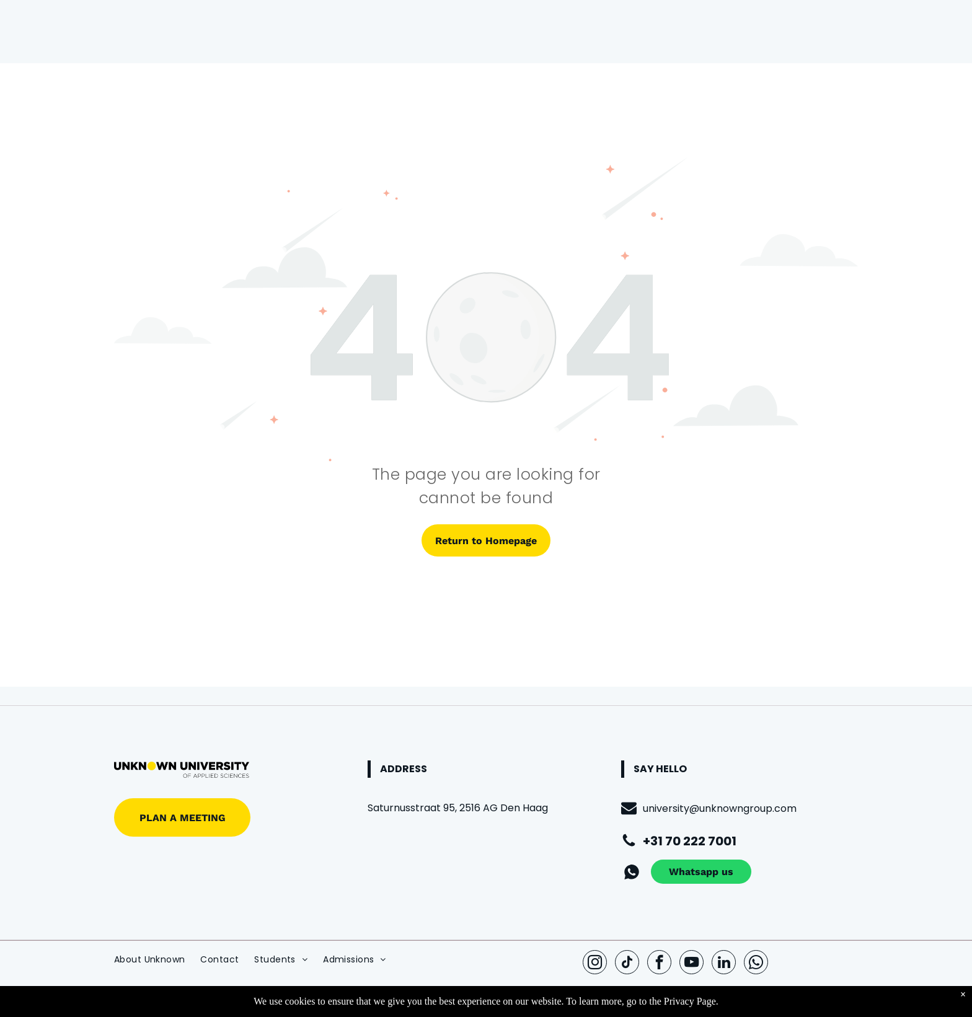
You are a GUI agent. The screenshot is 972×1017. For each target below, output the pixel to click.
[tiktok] (627, 963)
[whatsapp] (756, 963)
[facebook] (659, 963)
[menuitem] (157, 959)
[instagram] (595, 963)
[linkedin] (724, 963)
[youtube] (691, 963)
